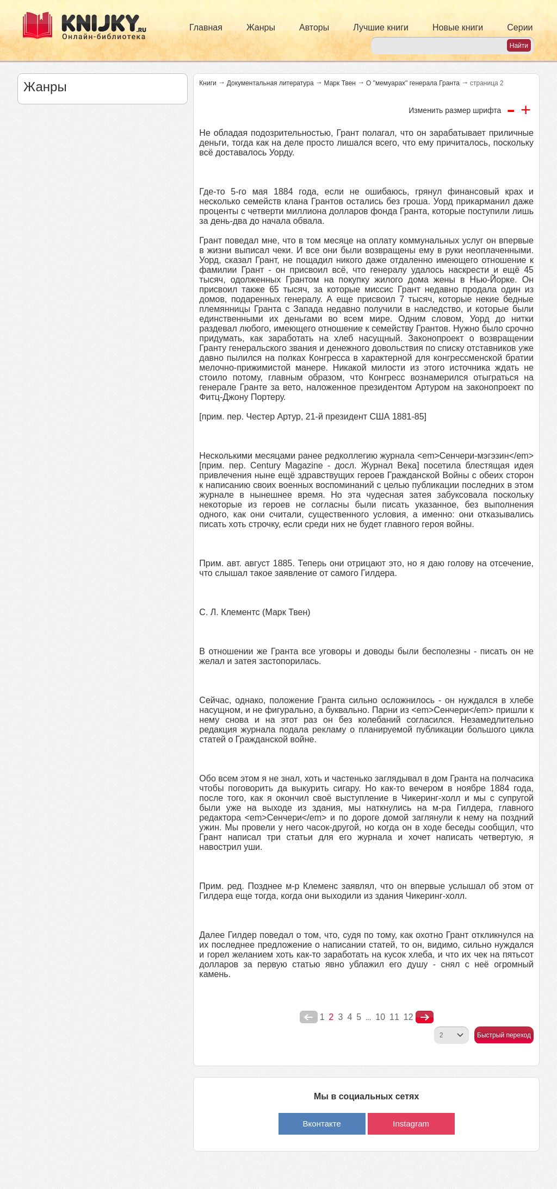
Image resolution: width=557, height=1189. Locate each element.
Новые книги (457, 27)
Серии (520, 27)
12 (408, 1017)
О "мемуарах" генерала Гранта (413, 83)
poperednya (309, 1017)
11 (394, 1017)
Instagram (411, 1123)
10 (380, 1017)
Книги (207, 83)
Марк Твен (340, 83)
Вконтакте (322, 1123)
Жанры (260, 27)
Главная (205, 27)
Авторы (314, 27)
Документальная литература (270, 83)
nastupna (425, 1017)
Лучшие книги (381, 27)
